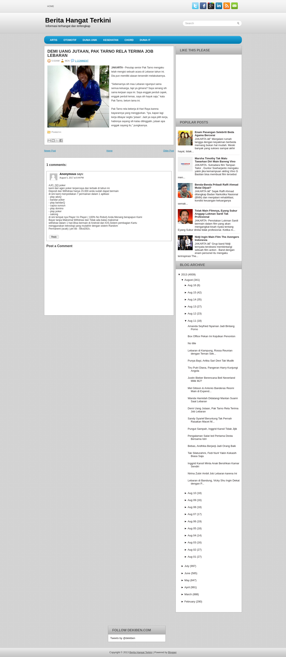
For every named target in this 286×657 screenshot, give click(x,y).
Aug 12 (192, 313)
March (188, 594)
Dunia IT (145, 40)
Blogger (172, 652)
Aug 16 (192, 285)
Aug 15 (192, 292)
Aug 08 (192, 507)
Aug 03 (192, 542)
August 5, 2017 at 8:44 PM (72, 178)
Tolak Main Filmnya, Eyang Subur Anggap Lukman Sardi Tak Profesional (216, 213)
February (189, 601)
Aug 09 (192, 500)
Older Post (168, 150)
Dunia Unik (90, 40)
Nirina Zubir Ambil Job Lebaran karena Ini (212, 473)
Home (50, 6)
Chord (129, 40)
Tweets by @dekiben (122, 638)
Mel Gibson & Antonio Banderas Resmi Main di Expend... (211, 390)
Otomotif (69, 40)
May (187, 580)
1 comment (82, 61)
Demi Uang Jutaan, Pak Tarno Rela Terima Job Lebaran (100, 53)
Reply (54, 237)
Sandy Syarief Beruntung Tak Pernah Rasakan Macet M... (210, 420)
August (188, 279)
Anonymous (68, 174)
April (187, 587)
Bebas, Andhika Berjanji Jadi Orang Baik (212, 446)
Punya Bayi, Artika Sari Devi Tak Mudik (211, 360)
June (187, 573)
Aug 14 (192, 299)
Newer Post (50, 150)
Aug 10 (192, 493)
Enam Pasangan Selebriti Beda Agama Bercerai (214, 134)
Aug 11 (192, 320)
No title (192, 343)
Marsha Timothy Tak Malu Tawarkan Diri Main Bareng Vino (215, 160)
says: (80, 174)
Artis (53, 40)
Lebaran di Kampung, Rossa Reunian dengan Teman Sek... (210, 352)
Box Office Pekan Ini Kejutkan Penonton (211, 336)
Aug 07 (192, 514)
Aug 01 (192, 556)
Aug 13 (192, 306)
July (186, 566)
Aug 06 (192, 521)
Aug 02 (192, 549)
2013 (184, 274)
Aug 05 (192, 528)
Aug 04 (192, 535)
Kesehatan (110, 40)
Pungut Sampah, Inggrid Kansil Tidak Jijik (212, 428)
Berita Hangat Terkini (78, 20)
